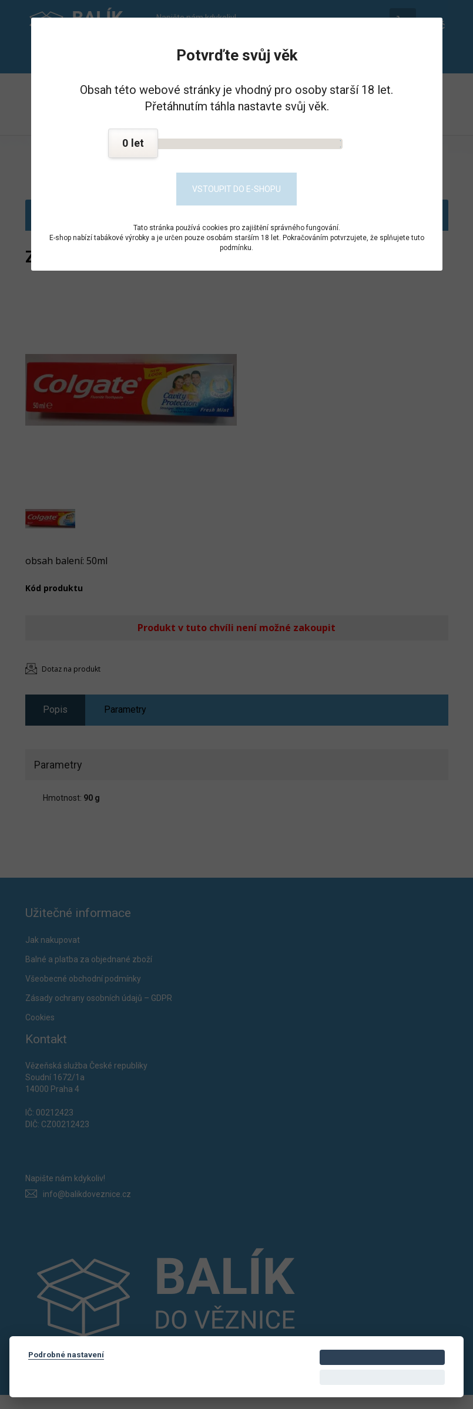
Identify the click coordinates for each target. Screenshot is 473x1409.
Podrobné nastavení (66, 1354)
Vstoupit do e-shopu (236, 189)
